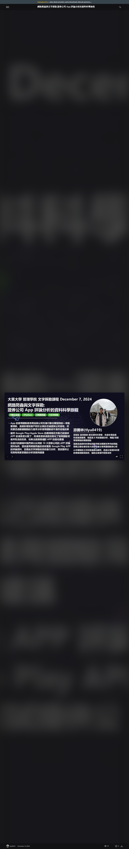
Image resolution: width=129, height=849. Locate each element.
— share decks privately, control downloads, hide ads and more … (64, 2)
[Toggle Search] (120, 7)
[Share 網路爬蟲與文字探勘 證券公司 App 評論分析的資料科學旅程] (112, 846)
